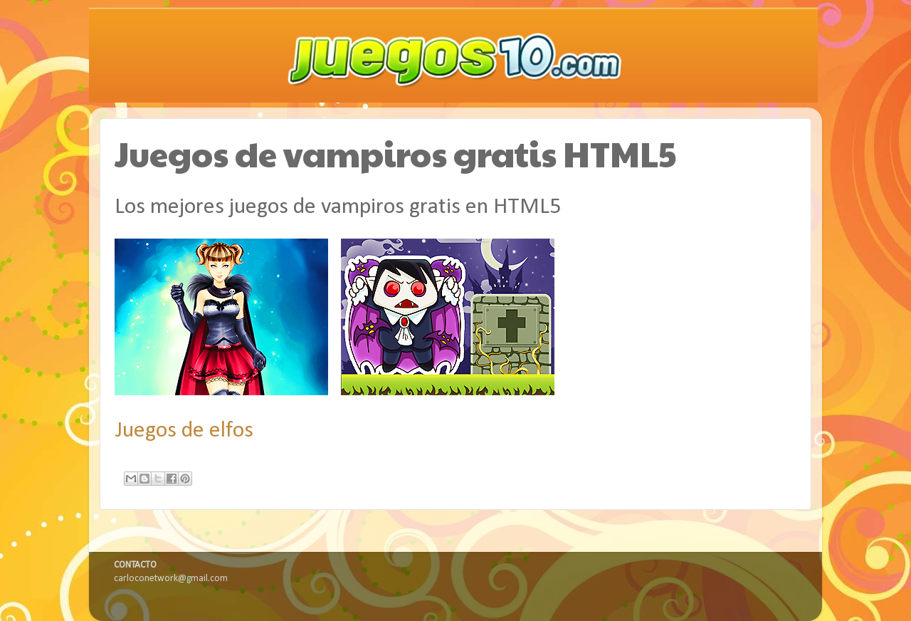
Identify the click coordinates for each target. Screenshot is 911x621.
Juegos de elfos (184, 430)
